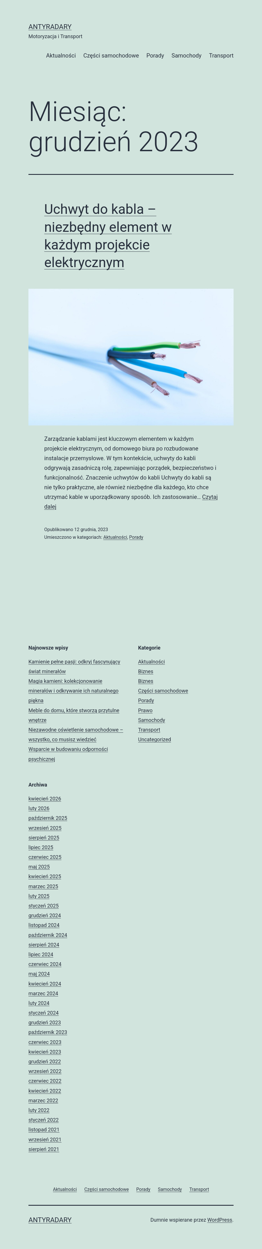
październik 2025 (47, 818)
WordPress (219, 1220)
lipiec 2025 (40, 847)
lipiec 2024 (40, 954)
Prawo (145, 710)
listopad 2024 (43, 925)
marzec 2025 (43, 886)
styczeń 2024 (43, 1013)
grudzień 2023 (44, 1022)
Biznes (145, 671)
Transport (221, 55)
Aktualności (61, 55)
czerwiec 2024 (44, 964)
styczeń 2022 (43, 1120)
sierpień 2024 (43, 945)
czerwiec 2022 (44, 1081)
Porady (155, 55)
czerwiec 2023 (44, 1042)
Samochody (186, 55)
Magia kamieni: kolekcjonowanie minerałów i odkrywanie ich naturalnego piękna (73, 690)
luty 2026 (38, 808)
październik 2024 (47, 935)
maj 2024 (39, 974)
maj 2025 (39, 867)
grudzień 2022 (44, 1061)
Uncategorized (154, 739)
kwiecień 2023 (44, 1052)
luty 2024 (38, 1003)
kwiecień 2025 (44, 876)
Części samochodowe (111, 55)
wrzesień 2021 (44, 1139)
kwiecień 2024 (44, 984)
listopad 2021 (43, 1130)
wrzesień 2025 (44, 828)
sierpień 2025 (43, 838)
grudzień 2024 (44, 915)
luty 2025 (38, 896)
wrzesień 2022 (44, 1071)
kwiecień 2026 (44, 799)
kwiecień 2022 (44, 1091)
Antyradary (50, 27)
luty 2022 (38, 1110)
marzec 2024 (43, 993)
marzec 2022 (43, 1100)
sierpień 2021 (43, 1149)
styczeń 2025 (43, 906)
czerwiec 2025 (44, 857)
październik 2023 (47, 1032)
